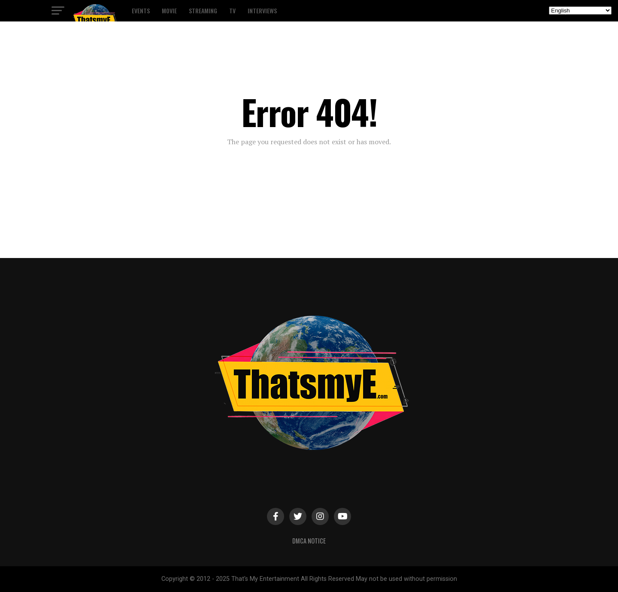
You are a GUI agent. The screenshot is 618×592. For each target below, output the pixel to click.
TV (232, 10)
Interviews (262, 10)
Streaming (203, 10)
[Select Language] (580, 10)
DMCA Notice (309, 540)
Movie (169, 10)
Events (141, 10)
